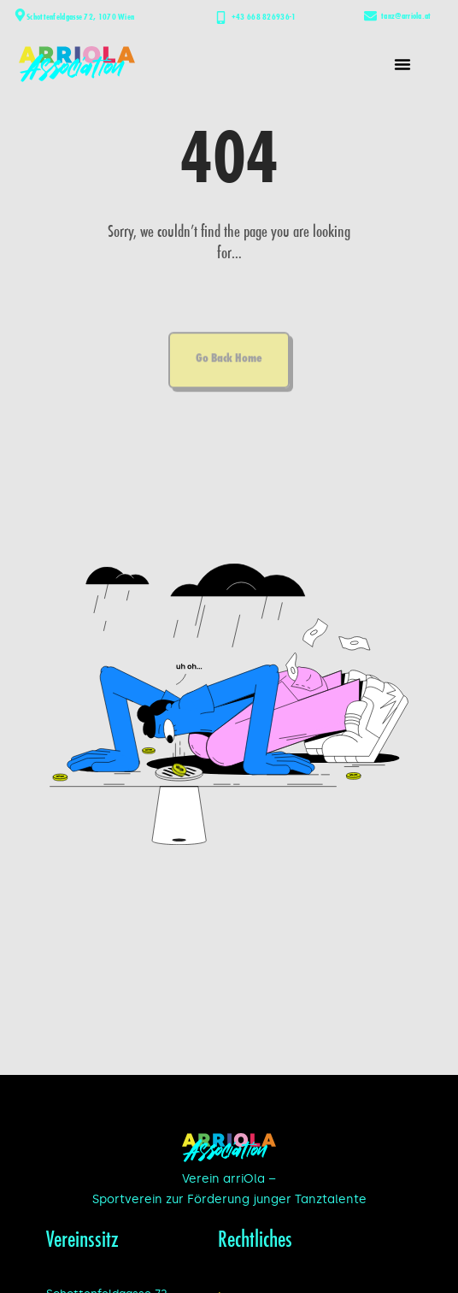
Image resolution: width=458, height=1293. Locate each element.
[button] (402, 64)
